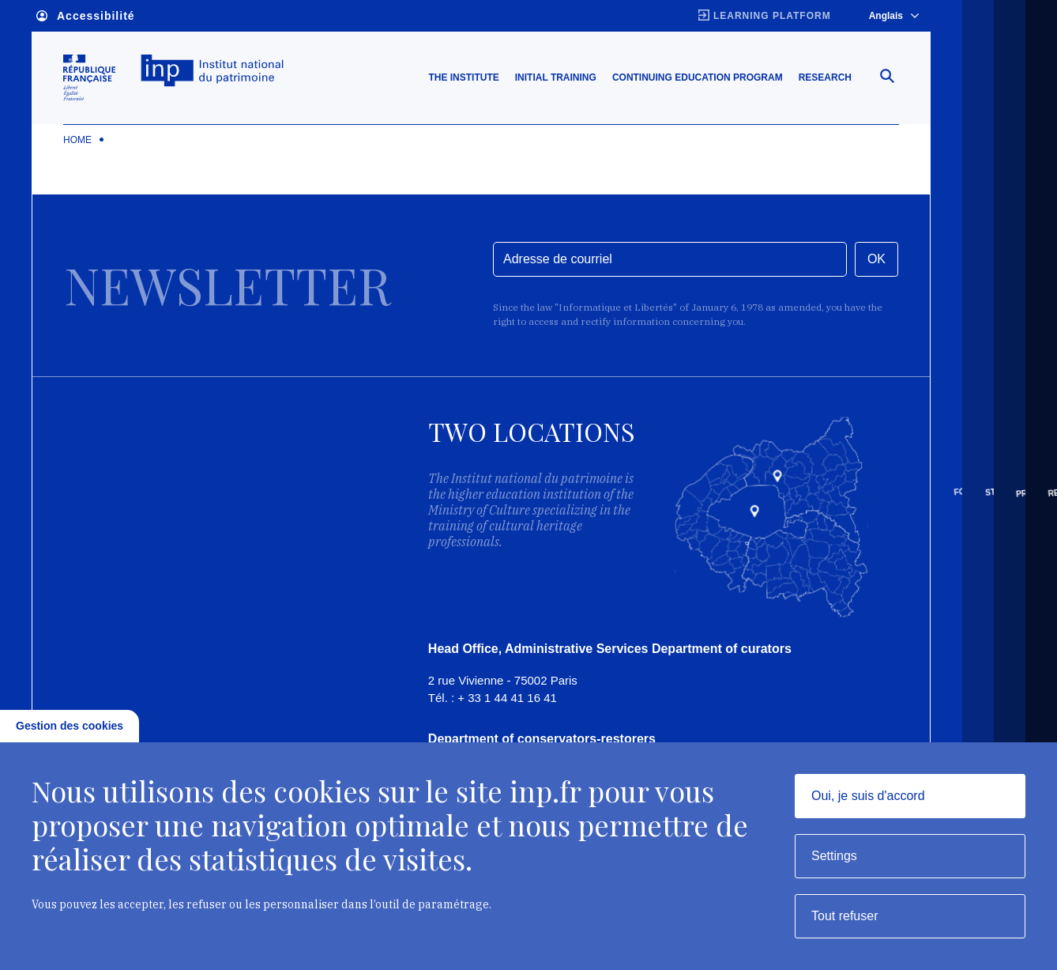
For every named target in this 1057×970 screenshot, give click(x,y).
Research (825, 78)
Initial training (555, 78)
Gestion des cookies (69, 725)
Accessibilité (85, 16)
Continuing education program (697, 78)
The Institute (463, 78)
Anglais (894, 15)
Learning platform (772, 15)
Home (77, 140)
